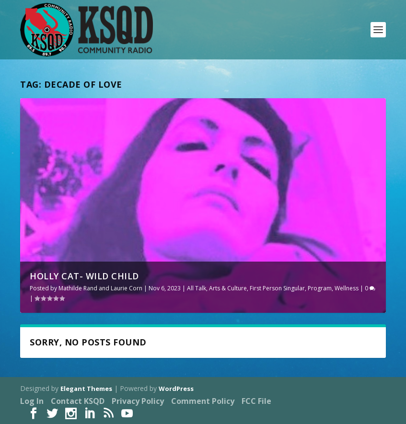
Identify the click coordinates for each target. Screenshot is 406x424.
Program (320, 288)
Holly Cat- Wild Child (84, 276)
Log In (32, 401)
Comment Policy (202, 401)
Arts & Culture (228, 288)
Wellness (347, 288)
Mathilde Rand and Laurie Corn (100, 288)
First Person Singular (277, 288)
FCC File (256, 401)
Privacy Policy (138, 401)
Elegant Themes (86, 388)
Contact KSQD (77, 401)
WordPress (176, 388)
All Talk (196, 288)
